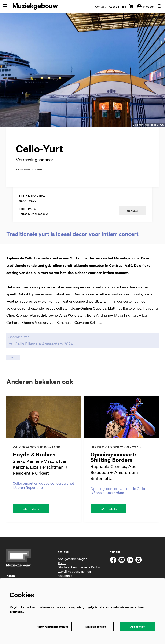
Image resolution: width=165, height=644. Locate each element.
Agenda (114, 6)
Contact (100, 6)
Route (62, 563)
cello (13, 357)
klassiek (37, 169)
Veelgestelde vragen (72, 559)
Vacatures (65, 576)
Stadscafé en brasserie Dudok (79, 567)
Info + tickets (31, 509)
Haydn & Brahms (34, 454)
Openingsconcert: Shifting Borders (113, 457)
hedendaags (23, 169)
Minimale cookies (95, 627)
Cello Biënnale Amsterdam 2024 (40, 343)
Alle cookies (137, 627)
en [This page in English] (124, 6)
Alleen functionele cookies (52, 627)
